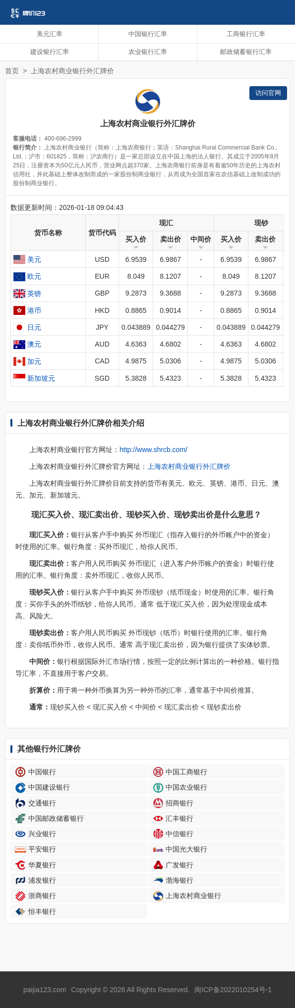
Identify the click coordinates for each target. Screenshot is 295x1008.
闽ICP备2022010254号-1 (233, 990)
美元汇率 (49, 34)
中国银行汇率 (147, 34)
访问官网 (268, 93)
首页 (12, 71)
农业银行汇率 (147, 51)
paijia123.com (44, 990)
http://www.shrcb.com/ (153, 450)
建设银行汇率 (49, 51)
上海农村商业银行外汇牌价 (189, 466)
